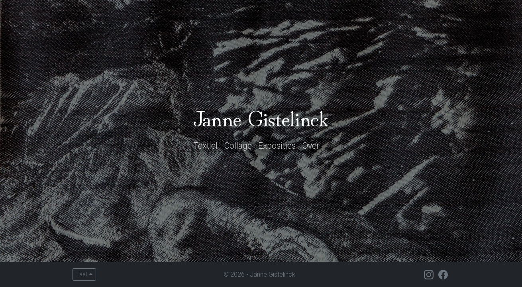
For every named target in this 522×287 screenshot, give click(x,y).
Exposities (277, 146)
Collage (238, 146)
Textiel (205, 146)
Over (310, 146)
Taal (82, 274)
